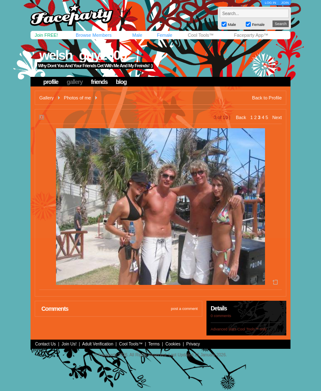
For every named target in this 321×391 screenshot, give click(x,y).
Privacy (193, 344)
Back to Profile (267, 97)
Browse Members (94, 35)
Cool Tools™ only (252, 329)
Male (137, 35)
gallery (74, 82)
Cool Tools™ (201, 35)
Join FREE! (46, 35)
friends (99, 82)
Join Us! (68, 344)
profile (51, 82)
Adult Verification (97, 344)
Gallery (46, 97)
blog (121, 82)
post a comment (184, 309)
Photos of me (77, 97)
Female (164, 35)
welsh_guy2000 (83, 55)
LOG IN (270, 3)
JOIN (285, 3)
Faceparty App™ (251, 35)
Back (241, 117)
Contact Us (45, 344)
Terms (154, 344)
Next (277, 117)
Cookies (173, 344)
